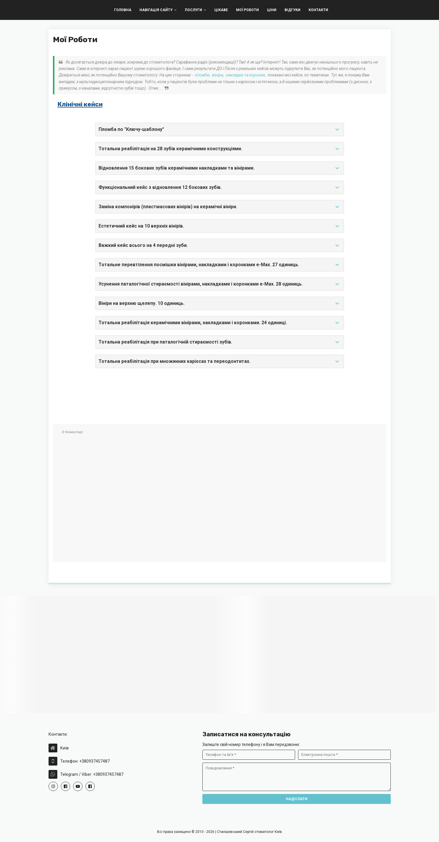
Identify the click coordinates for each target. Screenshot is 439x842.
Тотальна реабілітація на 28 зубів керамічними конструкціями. (220, 148)
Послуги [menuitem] (193, 10)
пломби (202, 75)
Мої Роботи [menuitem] (247, 10)
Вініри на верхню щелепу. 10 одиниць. (220, 303)
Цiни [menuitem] (271, 10)
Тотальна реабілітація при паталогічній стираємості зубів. (220, 342)
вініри (217, 75)
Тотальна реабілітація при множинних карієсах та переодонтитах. (220, 361)
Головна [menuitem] (122, 10)
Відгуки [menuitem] (292, 10)
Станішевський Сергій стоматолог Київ (249, 832)
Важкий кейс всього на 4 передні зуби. (220, 245)
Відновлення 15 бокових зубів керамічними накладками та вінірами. (220, 168)
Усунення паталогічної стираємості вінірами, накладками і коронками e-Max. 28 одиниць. (220, 284)
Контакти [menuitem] (318, 10)
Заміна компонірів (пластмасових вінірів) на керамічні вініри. (220, 206)
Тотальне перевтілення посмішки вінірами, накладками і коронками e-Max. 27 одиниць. (220, 264)
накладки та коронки (245, 75)
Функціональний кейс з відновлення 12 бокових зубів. (220, 187)
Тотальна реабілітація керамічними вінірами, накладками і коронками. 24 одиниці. (220, 322)
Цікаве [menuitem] (221, 10)
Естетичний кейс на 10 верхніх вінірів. (220, 226)
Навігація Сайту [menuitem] (156, 10)
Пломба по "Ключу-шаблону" (220, 129)
